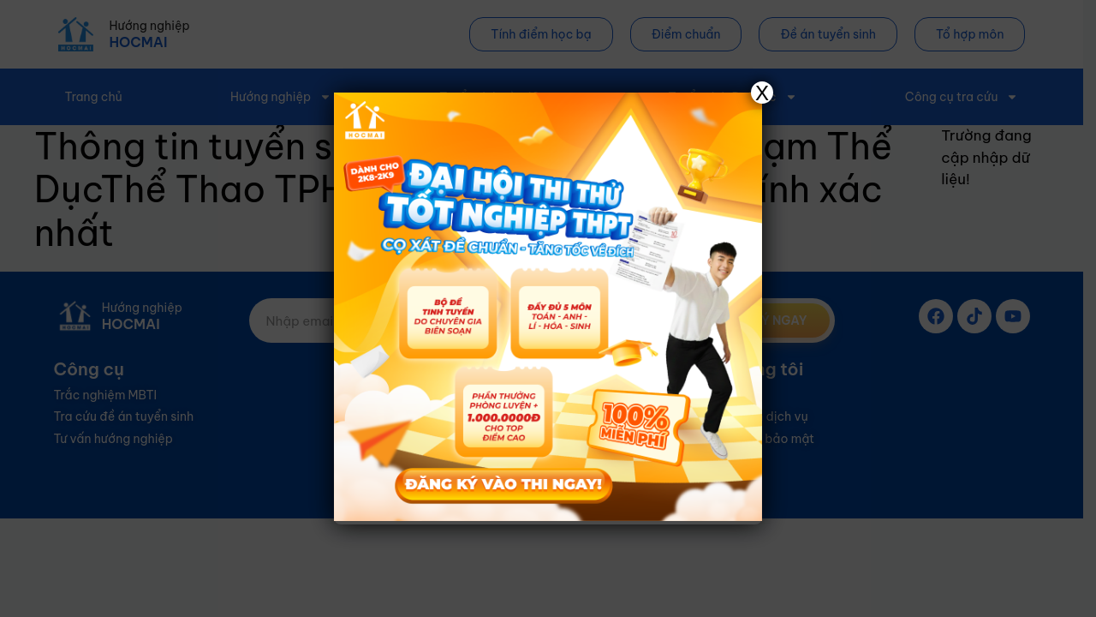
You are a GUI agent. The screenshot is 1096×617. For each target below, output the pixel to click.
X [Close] (762, 92)
